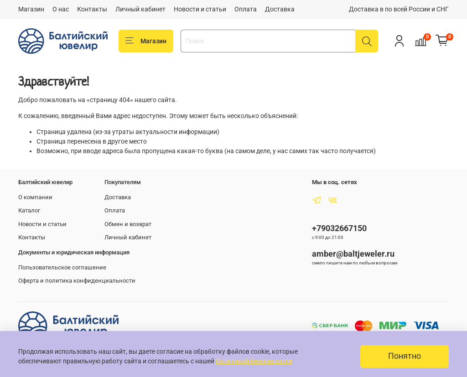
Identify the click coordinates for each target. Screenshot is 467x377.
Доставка (280, 9)
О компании (35, 197)
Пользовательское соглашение (62, 267)
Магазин (31, 9)
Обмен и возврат (127, 224)
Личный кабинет (140, 9)
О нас (60, 9)
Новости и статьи (200, 9)
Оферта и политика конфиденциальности (76, 280)
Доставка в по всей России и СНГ (399, 9)
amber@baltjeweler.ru (353, 253)
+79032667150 (339, 228)
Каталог (29, 210)
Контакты (92, 9)
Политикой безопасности (254, 361)
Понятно (404, 356)
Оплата (245, 9)
